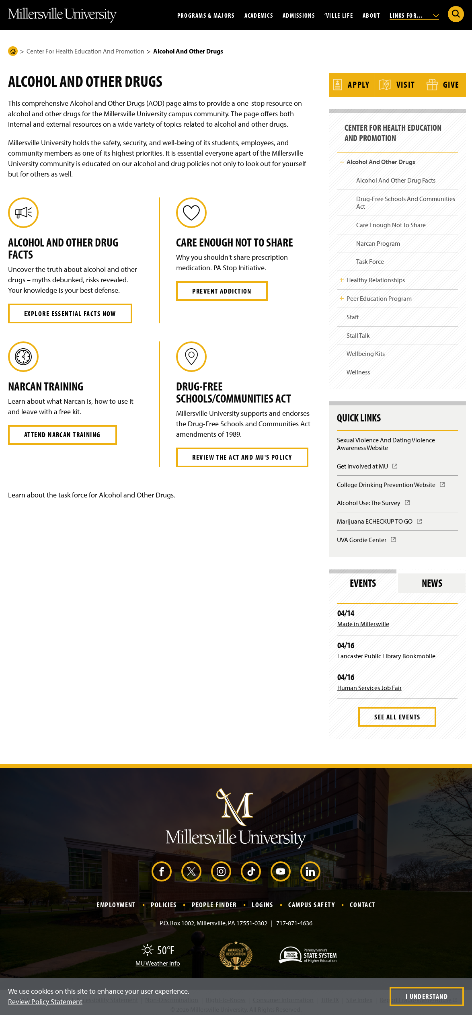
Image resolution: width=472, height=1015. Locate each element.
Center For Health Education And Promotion (85, 51)
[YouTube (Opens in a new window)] (281, 867)
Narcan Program (378, 239)
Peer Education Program (379, 294)
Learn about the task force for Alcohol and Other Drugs (91, 494)
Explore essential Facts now (70, 313)
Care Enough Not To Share (391, 221)
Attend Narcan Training (62, 434)
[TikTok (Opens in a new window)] (251, 867)
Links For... (414, 15)
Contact (362, 900)
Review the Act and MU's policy (242, 457)
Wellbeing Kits (366, 350)
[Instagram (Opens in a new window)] (221, 867)
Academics (258, 15)
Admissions (299, 15)
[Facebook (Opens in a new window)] (162, 867)
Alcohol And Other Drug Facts (395, 177)
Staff (353, 313)
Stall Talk (358, 331)
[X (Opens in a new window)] (191, 867)
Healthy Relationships (376, 276)
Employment (115, 900)
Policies (164, 900)
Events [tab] (363, 579)
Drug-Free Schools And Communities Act (405, 198)
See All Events (397, 712)
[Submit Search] (456, 14)
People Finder (214, 900)
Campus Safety (311, 900)
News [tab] (432, 579)
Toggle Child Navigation (342, 158)
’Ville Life (338, 15)
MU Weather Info (157, 959)
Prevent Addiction (221, 291)
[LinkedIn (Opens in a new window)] (310, 867)
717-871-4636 (294, 919)
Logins (262, 900)
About (371, 15)
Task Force (370, 258)
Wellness (358, 368)
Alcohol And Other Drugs (381, 158)
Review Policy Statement (45, 1001)
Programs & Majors (206, 15)
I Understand (427, 996)
